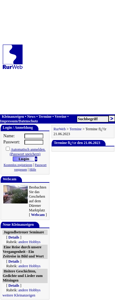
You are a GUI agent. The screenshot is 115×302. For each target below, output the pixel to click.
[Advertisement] (57, 57)
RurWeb (59, 129)
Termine (45, 116)
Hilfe (32, 169)
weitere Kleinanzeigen (18, 295)
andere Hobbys (29, 242)
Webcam (38, 215)
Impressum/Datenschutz (19, 121)
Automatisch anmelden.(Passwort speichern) (27, 151)
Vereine (60, 116)
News (31, 116)
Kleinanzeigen (13, 116)
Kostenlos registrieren (18, 165)
